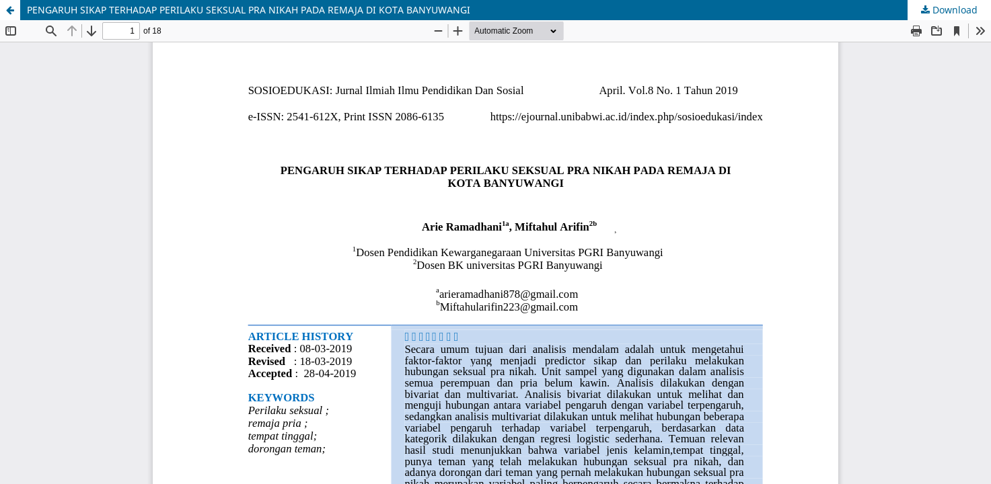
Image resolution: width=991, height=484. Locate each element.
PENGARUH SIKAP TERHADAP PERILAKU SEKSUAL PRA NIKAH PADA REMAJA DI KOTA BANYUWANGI (248, 9)
